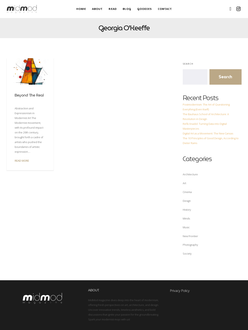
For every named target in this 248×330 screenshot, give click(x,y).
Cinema (187, 192)
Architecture (190, 174)
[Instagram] (239, 9)
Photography (190, 245)
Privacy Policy (180, 290)
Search (188, 63)
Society (187, 253)
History (187, 209)
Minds (186, 218)
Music (186, 227)
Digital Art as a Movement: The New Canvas (208, 133)
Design (187, 201)
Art (184, 183)
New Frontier (190, 236)
